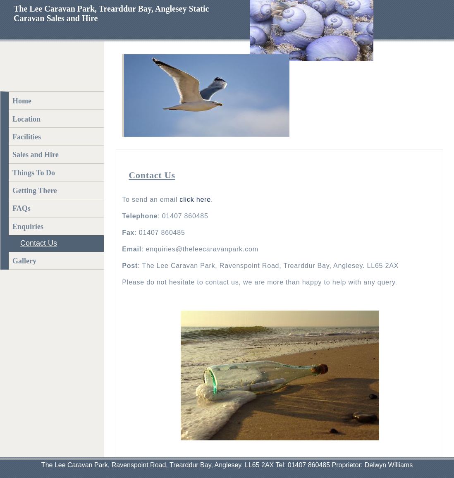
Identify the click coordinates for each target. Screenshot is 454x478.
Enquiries (27, 226)
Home (21, 101)
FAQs (21, 208)
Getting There (34, 190)
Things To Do (33, 173)
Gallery (24, 261)
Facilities (26, 137)
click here (195, 199)
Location (26, 119)
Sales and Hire (35, 155)
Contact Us (38, 243)
